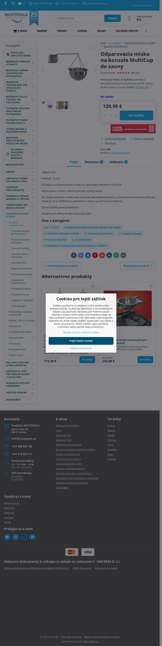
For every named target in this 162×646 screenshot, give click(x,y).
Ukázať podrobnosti (81, 348)
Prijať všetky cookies (81, 340)
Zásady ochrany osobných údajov (81, 332)
